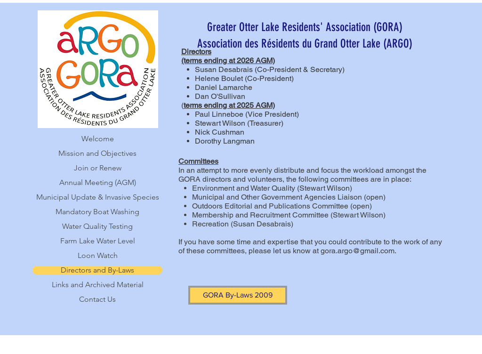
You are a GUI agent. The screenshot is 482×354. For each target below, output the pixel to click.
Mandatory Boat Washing (97, 212)
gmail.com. (378, 250)
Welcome (97, 139)
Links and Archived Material (98, 285)
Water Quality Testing (97, 226)
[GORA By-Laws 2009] (237, 295)
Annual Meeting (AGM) (97, 182)
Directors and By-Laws (97, 270)
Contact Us (97, 299)
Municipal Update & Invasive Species (97, 197)
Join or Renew (97, 168)
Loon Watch (98, 255)
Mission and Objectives (97, 153)
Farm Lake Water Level (97, 241)
